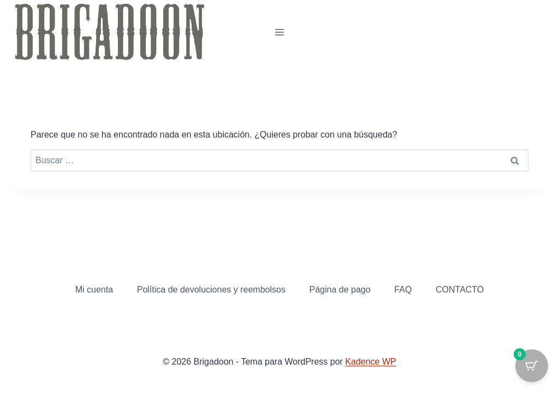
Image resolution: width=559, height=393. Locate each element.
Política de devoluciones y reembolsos (211, 289)
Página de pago (340, 289)
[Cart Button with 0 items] (531, 365)
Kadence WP (370, 361)
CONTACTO (460, 289)
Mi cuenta (94, 289)
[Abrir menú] (280, 31)
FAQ (403, 289)
